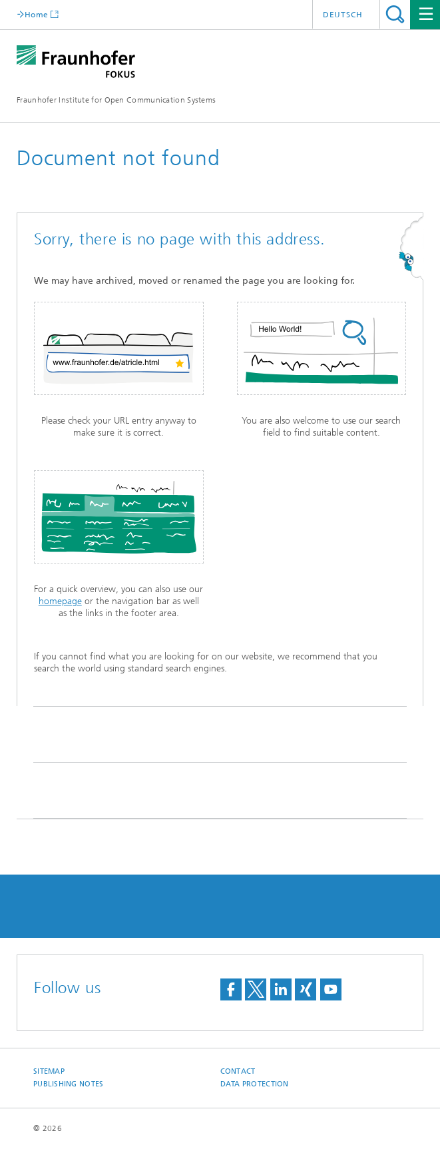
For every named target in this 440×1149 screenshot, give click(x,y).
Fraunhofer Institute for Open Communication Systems (116, 100)
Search (395, 14)
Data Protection (254, 1084)
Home (36, 14)
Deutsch (343, 14)
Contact (238, 1071)
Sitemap (49, 1071)
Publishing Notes (68, 1084)
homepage (60, 601)
